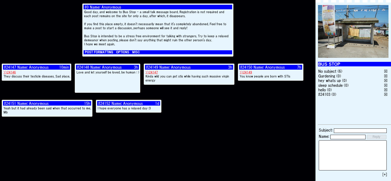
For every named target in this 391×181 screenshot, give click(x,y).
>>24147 (152, 72)
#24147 (10, 67)
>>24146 (10, 72)
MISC (136, 52)
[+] (384, 174)
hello (322, 90)
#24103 (324, 94)
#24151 (10, 103)
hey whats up (329, 80)
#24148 (83, 67)
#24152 (104, 103)
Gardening (326, 76)
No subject (328, 71)
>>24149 (246, 72)
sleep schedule (330, 85)
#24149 (152, 67)
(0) (338, 76)
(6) (340, 71)
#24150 (246, 67)
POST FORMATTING (99, 52)
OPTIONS (122, 52)
